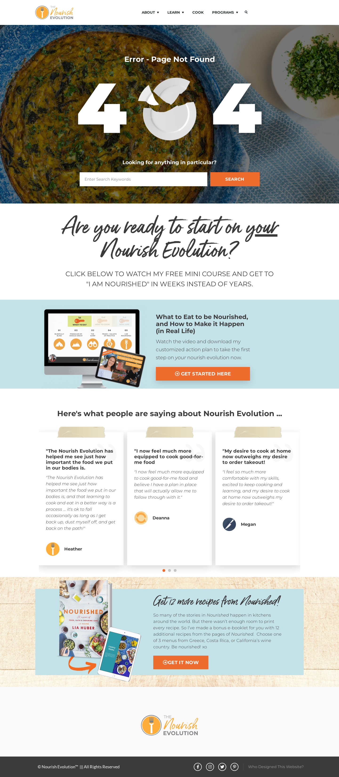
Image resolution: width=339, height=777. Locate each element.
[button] (163, 570)
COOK (198, 12)
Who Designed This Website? (276, 767)
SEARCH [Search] (234, 179)
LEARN (175, 12)
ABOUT (150, 12)
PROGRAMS (225, 12)
